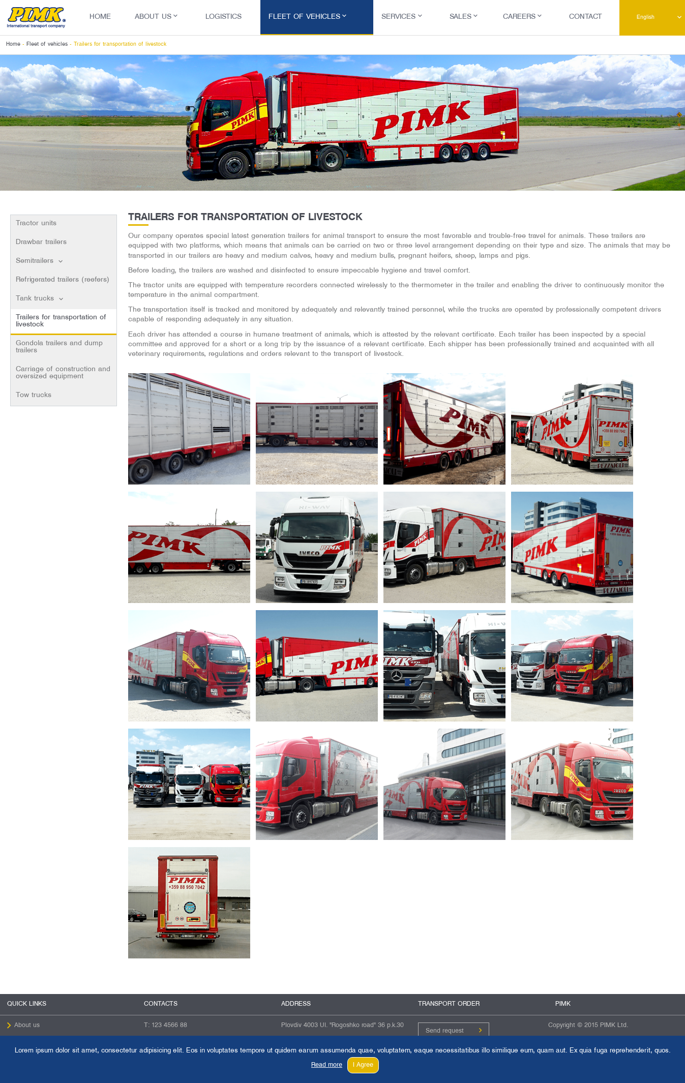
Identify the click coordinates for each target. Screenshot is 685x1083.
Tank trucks (35, 298)
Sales (460, 17)
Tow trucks (33, 395)
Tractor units (36, 223)
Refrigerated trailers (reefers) (62, 280)
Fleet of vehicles (304, 17)
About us (153, 17)
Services (398, 17)
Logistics (223, 17)
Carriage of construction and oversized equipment (63, 373)
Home (100, 17)
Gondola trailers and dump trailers (59, 347)
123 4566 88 (169, 1025)
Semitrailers (34, 261)
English (645, 17)
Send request (445, 1031)
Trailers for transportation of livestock (61, 321)
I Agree (363, 1065)
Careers (519, 17)
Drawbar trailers (41, 242)
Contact (585, 17)
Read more (326, 1065)
